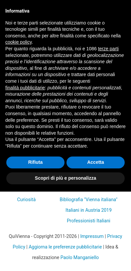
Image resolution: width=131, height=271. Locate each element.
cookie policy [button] (18, 42)
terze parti (108, 48)
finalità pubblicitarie (25, 87)
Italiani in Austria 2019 (89, 210)
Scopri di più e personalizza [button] (65, 178)
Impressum (91, 236)
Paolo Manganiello (80, 257)
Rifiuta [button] (35, 162)
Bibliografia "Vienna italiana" (89, 199)
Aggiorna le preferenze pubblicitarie (65, 246)
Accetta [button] (95, 162)
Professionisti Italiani (88, 220)
